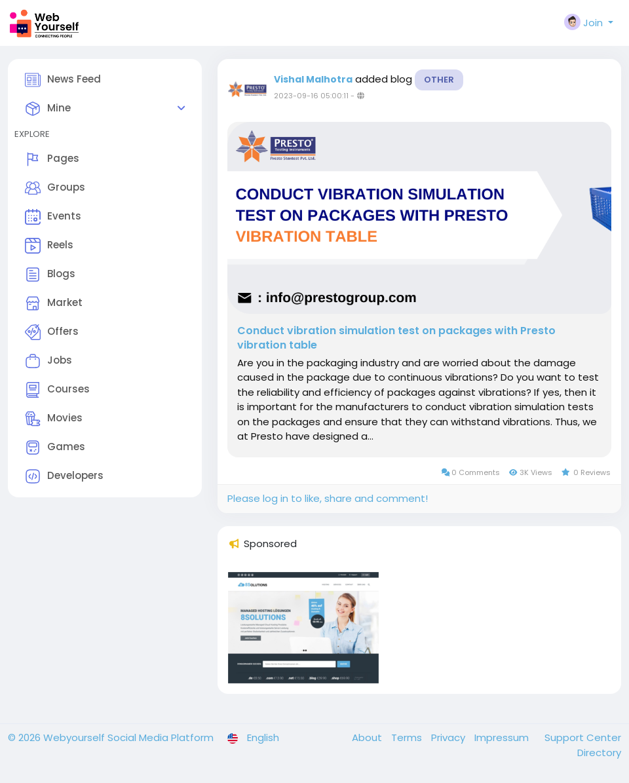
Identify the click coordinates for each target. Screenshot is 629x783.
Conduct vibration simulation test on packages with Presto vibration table (396, 338)
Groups (55, 188)
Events (53, 217)
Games (55, 447)
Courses (57, 390)
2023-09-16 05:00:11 (311, 95)
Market (54, 303)
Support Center (582, 737)
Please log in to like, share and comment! (327, 498)
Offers (52, 332)
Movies (54, 419)
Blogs (50, 274)
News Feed (63, 80)
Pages (52, 159)
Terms (408, 737)
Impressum (502, 737)
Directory (599, 752)
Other (439, 79)
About (368, 737)
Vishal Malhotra (313, 79)
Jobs (48, 361)
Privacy (449, 737)
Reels (49, 246)
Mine (48, 109)
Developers (64, 476)
